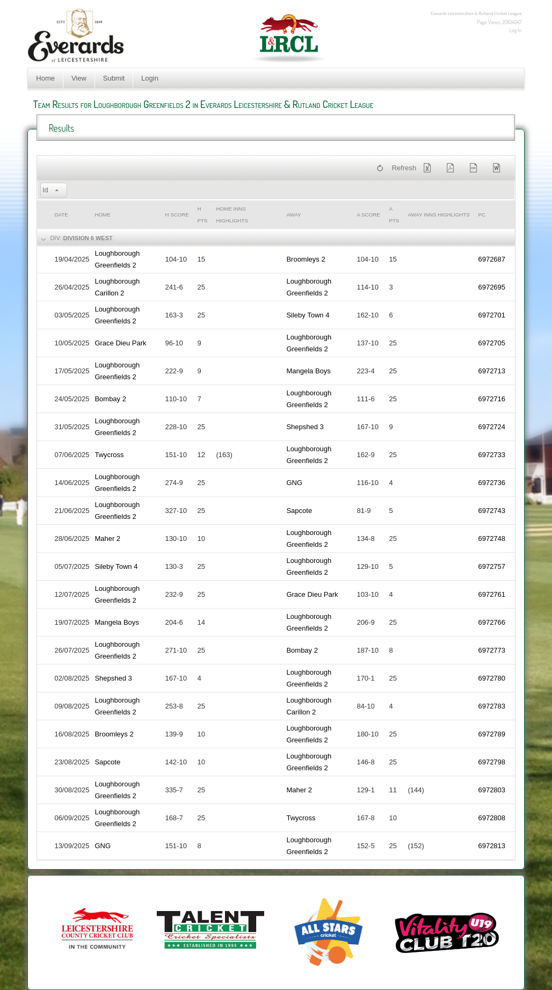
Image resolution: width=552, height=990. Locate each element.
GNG (294, 483)
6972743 (491, 511)
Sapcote (299, 511)
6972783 (491, 706)
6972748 (491, 538)
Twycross (109, 455)
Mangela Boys (308, 371)
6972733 (491, 455)
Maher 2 (107, 538)
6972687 (491, 259)
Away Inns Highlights (438, 215)
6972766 (491, 622)
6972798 (491, 762)
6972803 (491, 790)
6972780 (491, 678)
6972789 (491, 734)
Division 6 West (87, 238)
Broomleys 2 (305, 259)
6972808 (491, 818)
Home (45, 78)
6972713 (491, 371)
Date (61, 215)
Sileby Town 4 (307, 315)
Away (293, 215)
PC (481, 215)
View (78, 78)
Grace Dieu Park (120, 343)
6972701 (491, 315)
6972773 (491, 650)
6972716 (491, 399)
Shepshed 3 (304, 427)
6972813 (491, 846)
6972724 (491, 427)
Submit (114, 78)
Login (149, 78)
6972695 (491, 287)
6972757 (491, 566)
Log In (516, 30)
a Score (368, 215)
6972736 (491, 483)
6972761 (491, 594)
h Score (176, 215)
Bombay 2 (110, 399)
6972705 (491, 343)
